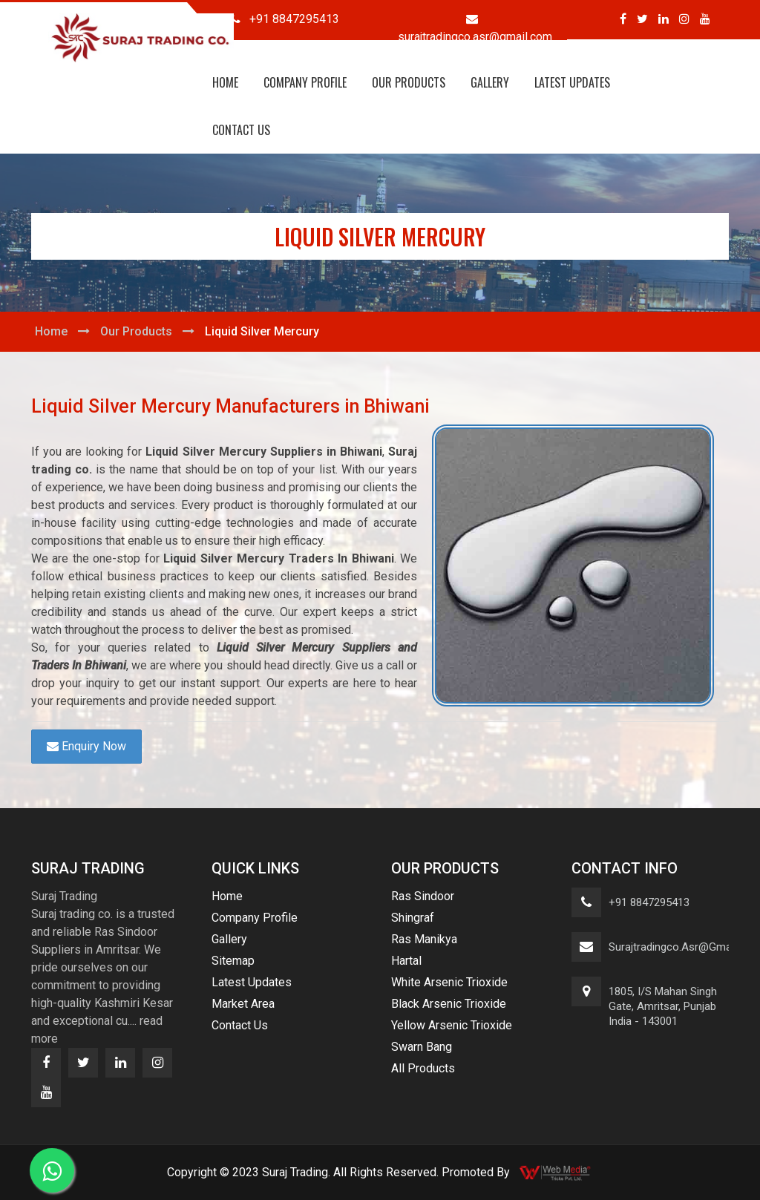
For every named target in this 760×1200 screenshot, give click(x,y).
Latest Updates (572, 82)
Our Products (408, 82)
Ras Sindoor (422, 896)
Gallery (490, 82)
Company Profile (305, 82)
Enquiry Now (86, 746)
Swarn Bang (421, 1047)
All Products (423, 1068)
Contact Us (241, 130)
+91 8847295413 (649, 902)
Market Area (243, 1004)
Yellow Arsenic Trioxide (451, 1025)
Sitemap (233, 961)
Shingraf (412, 918)
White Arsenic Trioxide (449, 982)
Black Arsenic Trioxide (448, 1004)
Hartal (406, 961)
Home (225, 82)
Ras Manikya (424, 939)
